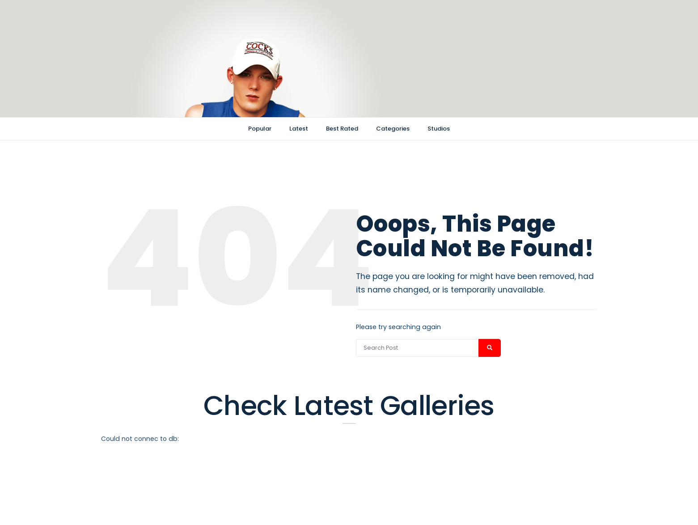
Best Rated (342, 128)
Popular (259, 128)
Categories (393, 128)
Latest (298, 128)
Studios (438, 128)
